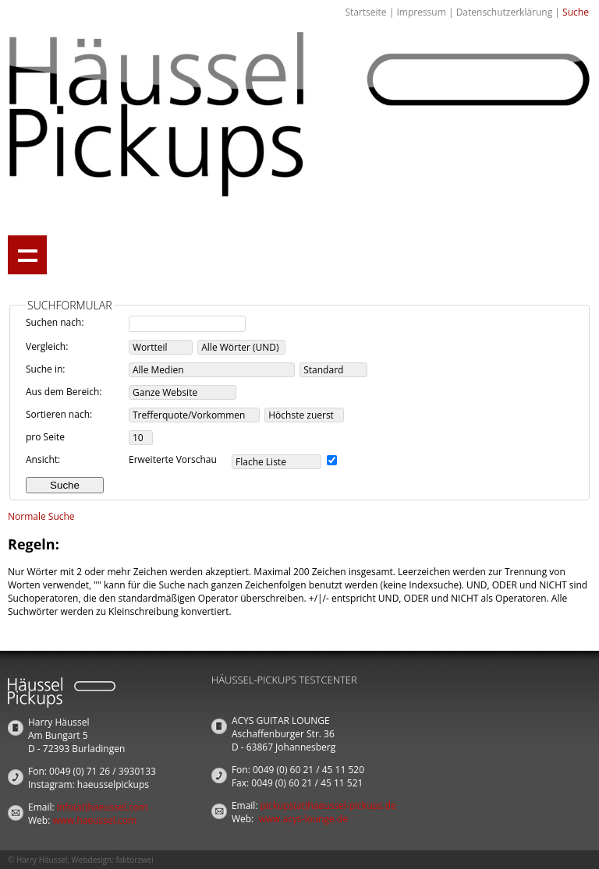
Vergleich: (47, 346)
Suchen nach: (55, 322)
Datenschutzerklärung (504, 12)
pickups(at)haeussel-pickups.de (328, 805)
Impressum (420, 12)
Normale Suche (41, 516)
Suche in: (45, 369)
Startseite (365, 12)
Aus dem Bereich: (64, 391)
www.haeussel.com (94, 820)
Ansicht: (43, 459)
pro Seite (45, 436)
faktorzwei (134, 859)
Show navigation (27, 254)
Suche (575, 12)
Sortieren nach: (59, 414)
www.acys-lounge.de (303, 818)
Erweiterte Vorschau (173, 459)
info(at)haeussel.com (102, 807)
